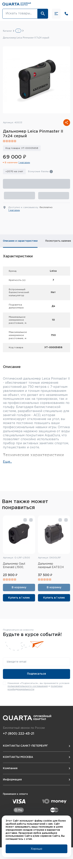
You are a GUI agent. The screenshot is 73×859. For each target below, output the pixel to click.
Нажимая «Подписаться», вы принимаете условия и (38, 686)
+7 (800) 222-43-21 (18, 733)
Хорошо (36, 849)
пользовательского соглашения (28, 686)
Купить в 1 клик (19, 598)
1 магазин (24, 162)
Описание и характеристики (20, 241)
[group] (36, 79)
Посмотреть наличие (58, 241)
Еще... (7, 461)
